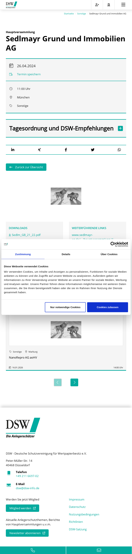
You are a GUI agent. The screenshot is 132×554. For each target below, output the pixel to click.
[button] (12, 150)
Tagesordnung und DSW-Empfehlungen (61, 128)
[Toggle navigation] (123, 5)
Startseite (69, 13)
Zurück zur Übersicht (28, 167)
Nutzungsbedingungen (84, 514)
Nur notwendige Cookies (65, 307)
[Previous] (58, 382)
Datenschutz (77, 507)
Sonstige (81, 13)
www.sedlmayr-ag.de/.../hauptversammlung (91, 237)
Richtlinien (76, 522)
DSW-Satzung (78, 529)
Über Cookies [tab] (109, 254)
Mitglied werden (20, 508)
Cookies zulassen (107, 307)
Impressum (76, 499)
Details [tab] (66, 254)
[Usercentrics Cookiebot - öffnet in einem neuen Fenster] (113, 244)
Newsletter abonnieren (25, 533)
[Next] (74, 382)
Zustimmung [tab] (23, 254)
